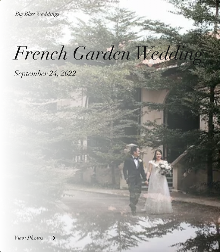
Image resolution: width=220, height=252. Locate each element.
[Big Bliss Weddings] (110, 14)
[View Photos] (110, 238)
